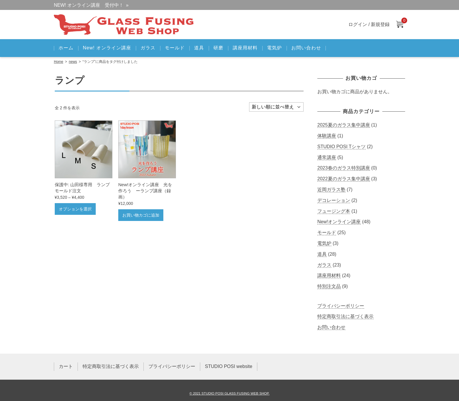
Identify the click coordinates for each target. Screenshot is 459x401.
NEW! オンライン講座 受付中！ (89, 5)
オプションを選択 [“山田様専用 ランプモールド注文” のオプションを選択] (75, 209)
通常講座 (326, 157)
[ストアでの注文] (276, 107)
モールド (175, 47)
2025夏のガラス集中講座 (343, 124)
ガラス (148, 47)
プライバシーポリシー (340, 305)
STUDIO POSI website (228, 366)
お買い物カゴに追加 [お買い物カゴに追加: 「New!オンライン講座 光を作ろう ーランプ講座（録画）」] (140, 215)
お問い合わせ (306, 47)
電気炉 (274, 47)
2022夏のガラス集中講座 (343, 178)
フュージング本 (333, 211)
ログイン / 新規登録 (369, 24)
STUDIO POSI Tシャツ (341, 146)
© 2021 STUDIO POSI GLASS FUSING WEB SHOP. (229, 393)
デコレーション (333, 200)
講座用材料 (245, 47)
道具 (199, 47)
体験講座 (326, 135)
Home (58, 62)
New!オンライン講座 (339, 221)
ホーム (66, 47)
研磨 (218, 47)
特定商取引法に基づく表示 (345, 316)
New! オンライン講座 (107, 47)
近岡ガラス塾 (331, 189)
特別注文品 (329, 286)
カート (66, 366)
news (73, 62)
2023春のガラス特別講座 (343, 167)
